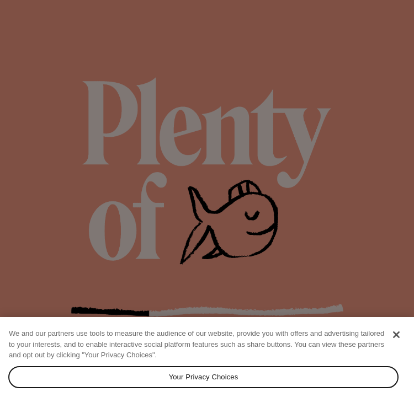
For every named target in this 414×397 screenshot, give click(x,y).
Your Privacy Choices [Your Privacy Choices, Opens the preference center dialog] (203, 377)
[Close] (396, 335)
